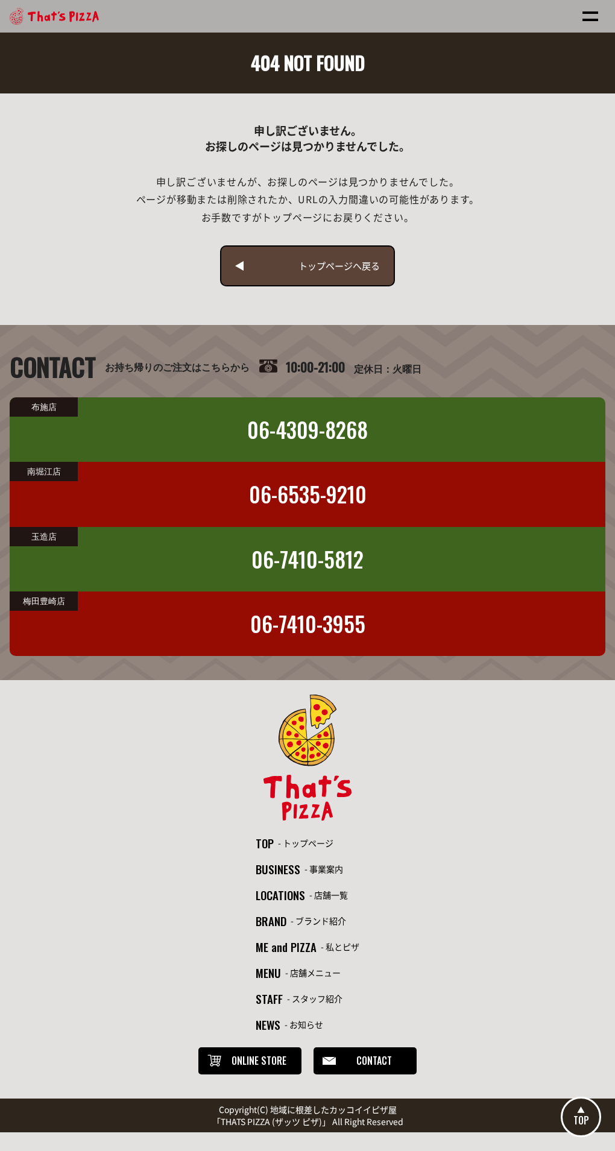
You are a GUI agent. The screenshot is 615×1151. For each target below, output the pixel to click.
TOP (263, 846)
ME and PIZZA (286, 957)
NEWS (267, 1041)
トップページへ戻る (341, 267)
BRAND (270, 930)
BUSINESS (277, 874)
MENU (267, 985)
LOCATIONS (280, 902)
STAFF (267, 1013)
